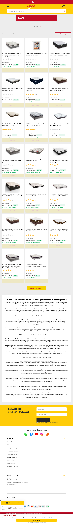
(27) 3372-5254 (12, 479)
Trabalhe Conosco (12, 454)
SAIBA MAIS (50, 18)
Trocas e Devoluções (12, 451)
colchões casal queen (30, 353)
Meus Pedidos (11, 463)
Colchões (36, 26)
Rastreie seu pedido (12, 466)
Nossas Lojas (10, 442)
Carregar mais (35, 288)
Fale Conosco (10, 445)
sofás (23, 353)
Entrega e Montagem (12, 448)
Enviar (42, 420)
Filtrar (63, 34)
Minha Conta (10, 460)
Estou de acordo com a (48, 422)
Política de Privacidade (53, 422)
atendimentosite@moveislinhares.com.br (18, 482)
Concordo (36, 520)
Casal (41, 26)
